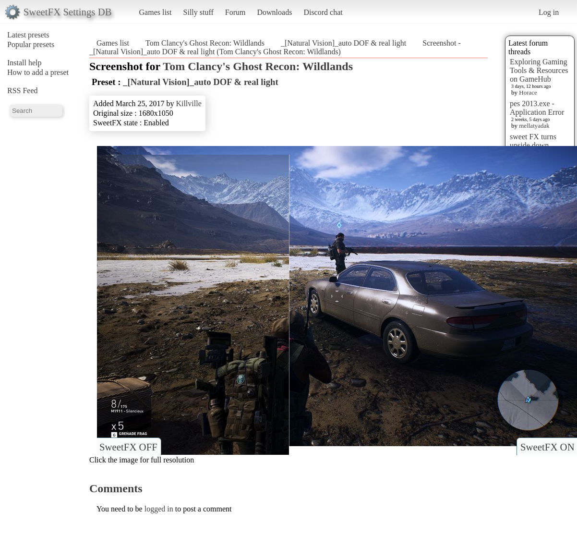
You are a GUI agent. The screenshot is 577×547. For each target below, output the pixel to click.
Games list (155, 12)
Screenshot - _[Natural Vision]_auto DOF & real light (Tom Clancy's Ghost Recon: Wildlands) (275, 47)
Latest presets (28, 35)
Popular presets (30, 44)
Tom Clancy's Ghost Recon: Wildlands (204, 43)
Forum (235, 12)
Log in (549, 12)
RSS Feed (22, 90)
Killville (188, 103)
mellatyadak (534, 125)
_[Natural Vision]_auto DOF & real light (343, 43)
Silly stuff (198, 12)
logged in (158, 509)
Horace (528, 92)
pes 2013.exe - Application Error (537, 107)
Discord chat (322, 12)
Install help (24, 63)
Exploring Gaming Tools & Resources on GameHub (539, 70)
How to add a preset (38, 72)
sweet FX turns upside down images (533, 145)
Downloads (274, 12)
